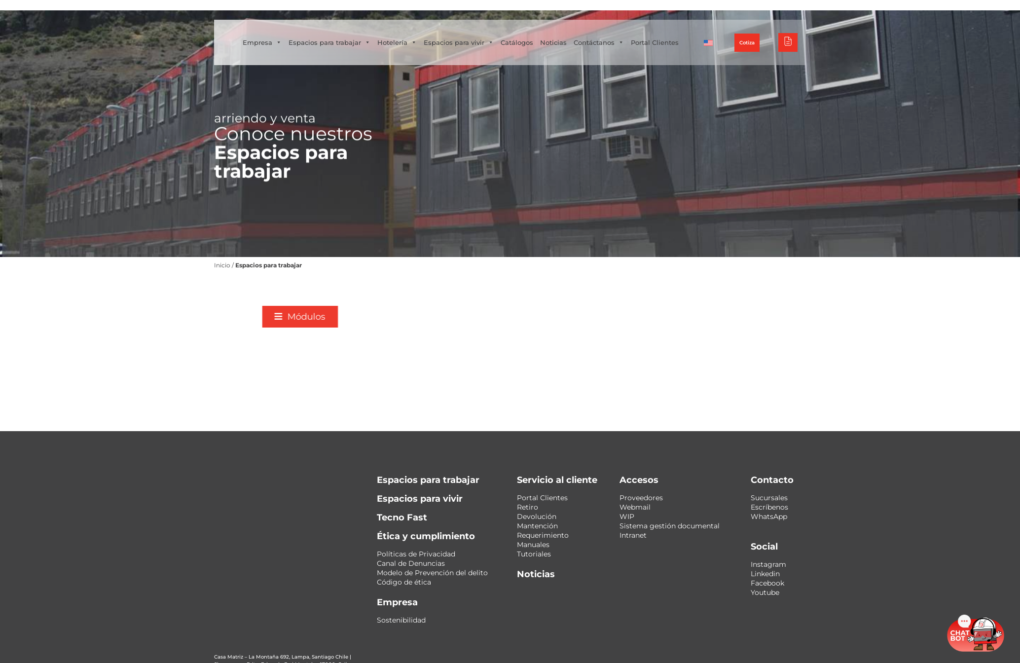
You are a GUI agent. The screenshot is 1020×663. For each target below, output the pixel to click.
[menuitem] (744, 42)
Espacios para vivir (514, 32)
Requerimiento (543, 535)
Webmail (635, 507)
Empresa (317, 32)
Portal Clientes (322, 52)
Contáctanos (654, 32)
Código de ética (404, 582)
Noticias (609, 33)
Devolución (536, 516)
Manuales (533, 544)
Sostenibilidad (401, 620)
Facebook (767, 583)
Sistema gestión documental (669, 525)
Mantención (537, 525)
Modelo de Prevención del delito (432, 572)
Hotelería (453, 32)
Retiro (527, 507)
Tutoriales (534, 554)
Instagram (768, 564)
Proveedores (641, 497)
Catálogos (572, 33)
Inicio (158, 265)
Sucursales (769, 497)
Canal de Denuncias (411, 563)
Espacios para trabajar (385, 32)
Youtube (765, 592)
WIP (626, 516)
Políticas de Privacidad (416, 554)
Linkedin (765, 573)
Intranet (633, 535)
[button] (535, 317)
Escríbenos (769, 507)
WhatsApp (769, 516)
